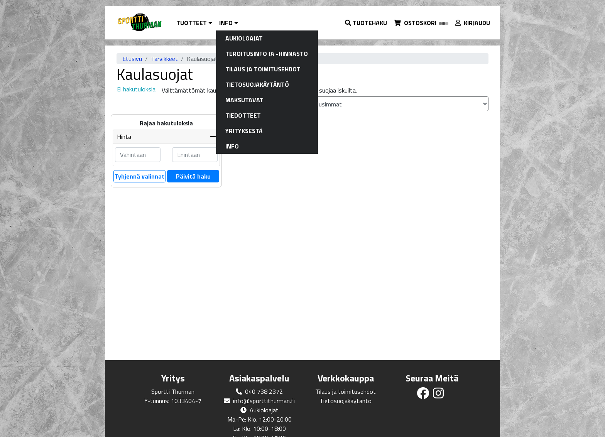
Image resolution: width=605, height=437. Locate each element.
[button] (366, 22)
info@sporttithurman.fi (264, 400)
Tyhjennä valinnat (139, 176)
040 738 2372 (264, 391)
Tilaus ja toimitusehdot (345, 391)
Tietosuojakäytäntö (345, 400)
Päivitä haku (193, 176)
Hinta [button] (124, 136)
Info (228, 22)
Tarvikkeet (164, 58)
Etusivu (132, 58)
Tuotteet (194, 22)
